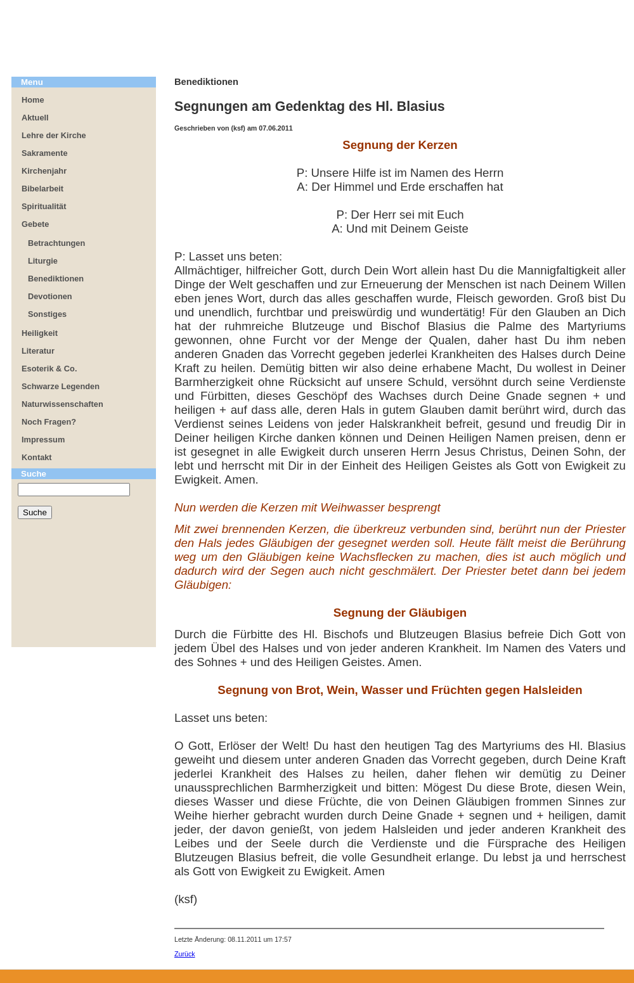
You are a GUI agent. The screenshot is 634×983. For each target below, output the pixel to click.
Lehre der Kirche (54, 135)
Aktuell (35, 117)
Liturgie (43, 261)
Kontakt (37, 457)
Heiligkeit (40, 333)
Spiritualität (44, 206)
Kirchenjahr (44, 171)
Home (33, 100)
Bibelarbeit (42, 188)
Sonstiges (47, 314)
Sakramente (45, 153)
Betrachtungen (56, 243)
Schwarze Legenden (61, 386)
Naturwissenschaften (62, 404)
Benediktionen (56, 278)
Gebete (35, 224)
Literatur (38, 351)
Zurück (184, 954)
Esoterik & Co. (49, 368)
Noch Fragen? (49, 422)
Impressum (43, 439)
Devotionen (50, 296)
